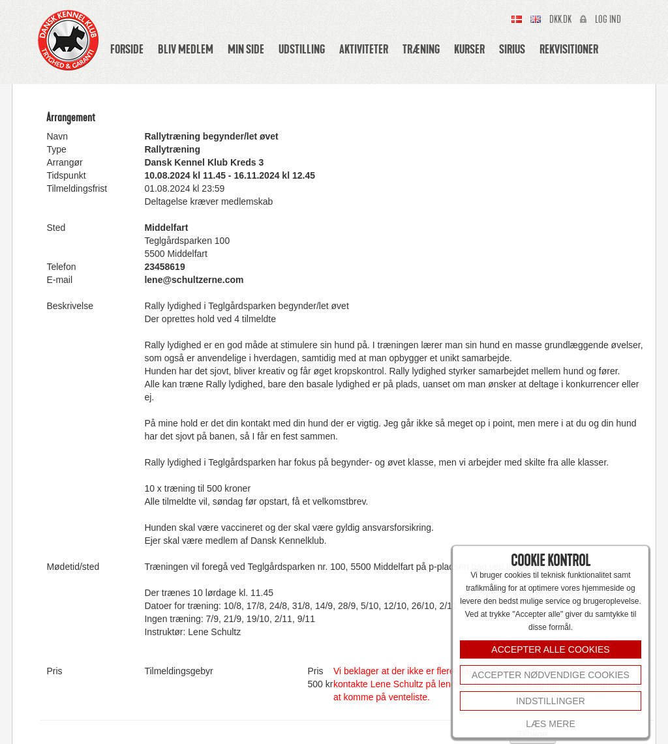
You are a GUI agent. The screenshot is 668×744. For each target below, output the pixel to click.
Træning (421, 49)
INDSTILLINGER (550, 701)
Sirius (512, 49)
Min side (246, 49)
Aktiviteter (363, 49)
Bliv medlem (185, 49)
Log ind (608, 19)
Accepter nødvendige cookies (551, 675)
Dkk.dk (560, 19)
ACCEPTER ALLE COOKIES (550, 649)
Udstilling (302, 49)
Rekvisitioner (568, 49)
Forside (127, 49)
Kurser (469, 49)
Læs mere (550, 724)
